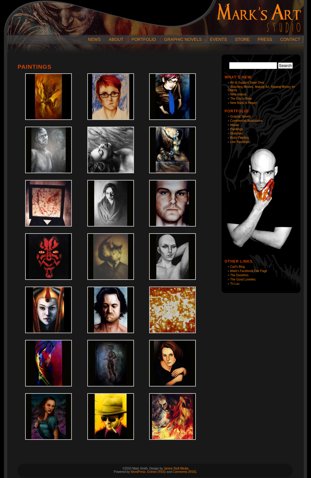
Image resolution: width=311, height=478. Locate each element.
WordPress (138, 471)
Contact (290, 39)
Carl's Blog (237, 266)
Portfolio (144, 39)
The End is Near (241, 98)
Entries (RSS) (156, 471)
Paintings (236, 129)
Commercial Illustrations (246, 120)
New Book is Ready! (243, 103)
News (94, 39)
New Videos (238, 94)
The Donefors (239, 275)
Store (242, 39)
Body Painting (239, 137)
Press (265, 39)
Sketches (236, 133)
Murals (234, 125)
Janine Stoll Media (176, 468)
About (116, 39)
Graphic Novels (183, 39)
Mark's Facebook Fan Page (248, 271)
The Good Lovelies (243, 279)
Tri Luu (234, 283)
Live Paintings (239, 142)
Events (218, 39)
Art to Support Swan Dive (247, 82)
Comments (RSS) (184, 471)
